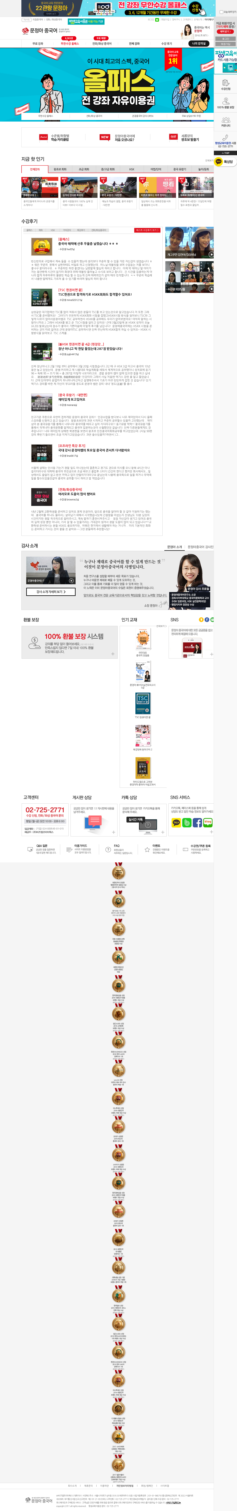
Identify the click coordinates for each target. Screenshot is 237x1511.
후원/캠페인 (147, 1486)
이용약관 (104, 1486)
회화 (41, 230)
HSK (53, 230)
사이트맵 (164, 1486)
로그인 (151, 19)
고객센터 (187, 19)
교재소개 (198, 19)
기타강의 (67, 230)
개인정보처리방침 (124, 1486)
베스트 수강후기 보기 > (147, 230)
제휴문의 (88, 1486)
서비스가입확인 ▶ (173, 1503)
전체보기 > (210, 160)
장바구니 (176, 19)
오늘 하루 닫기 (230, 12)
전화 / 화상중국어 (54, 19)
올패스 (29, 230)
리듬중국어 (38, 19)
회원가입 (165, 19)
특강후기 (81, 230)
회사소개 (72, 1486)
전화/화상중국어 (98, 230)
